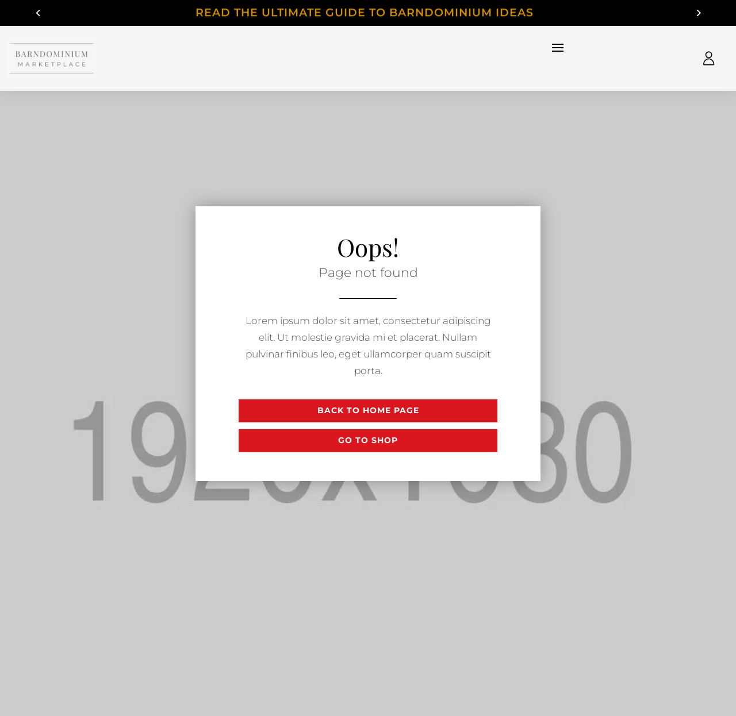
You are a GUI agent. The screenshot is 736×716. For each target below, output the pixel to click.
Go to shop (368, 440)
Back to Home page (368, 410)
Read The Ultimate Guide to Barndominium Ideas (367, 13)
